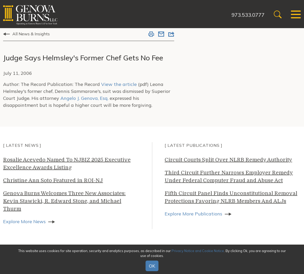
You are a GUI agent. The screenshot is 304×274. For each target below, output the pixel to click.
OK (152, 266)
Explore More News (24, 221)
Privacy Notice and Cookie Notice (198, 251)
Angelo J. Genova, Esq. (84, 98)
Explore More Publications (193, 214)
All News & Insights (31, 33)
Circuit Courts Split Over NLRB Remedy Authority (228, 160)
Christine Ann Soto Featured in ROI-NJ (53, 180)
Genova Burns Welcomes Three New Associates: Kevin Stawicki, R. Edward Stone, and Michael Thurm (64, 201)
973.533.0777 (248, 15)
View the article (119, 84)
